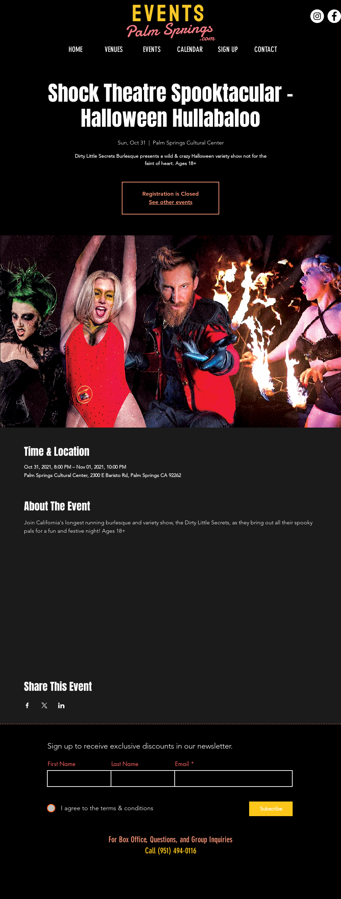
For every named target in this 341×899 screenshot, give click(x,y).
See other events (170, 202)
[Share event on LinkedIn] (61, 705)
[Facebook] (334, 16)
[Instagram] (317, 16)
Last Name (124, 764)
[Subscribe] (271, 809)
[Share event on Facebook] (27, 705)
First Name (62, 764)
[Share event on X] (44, 705)
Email (182, 764)
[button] (114, 49)
